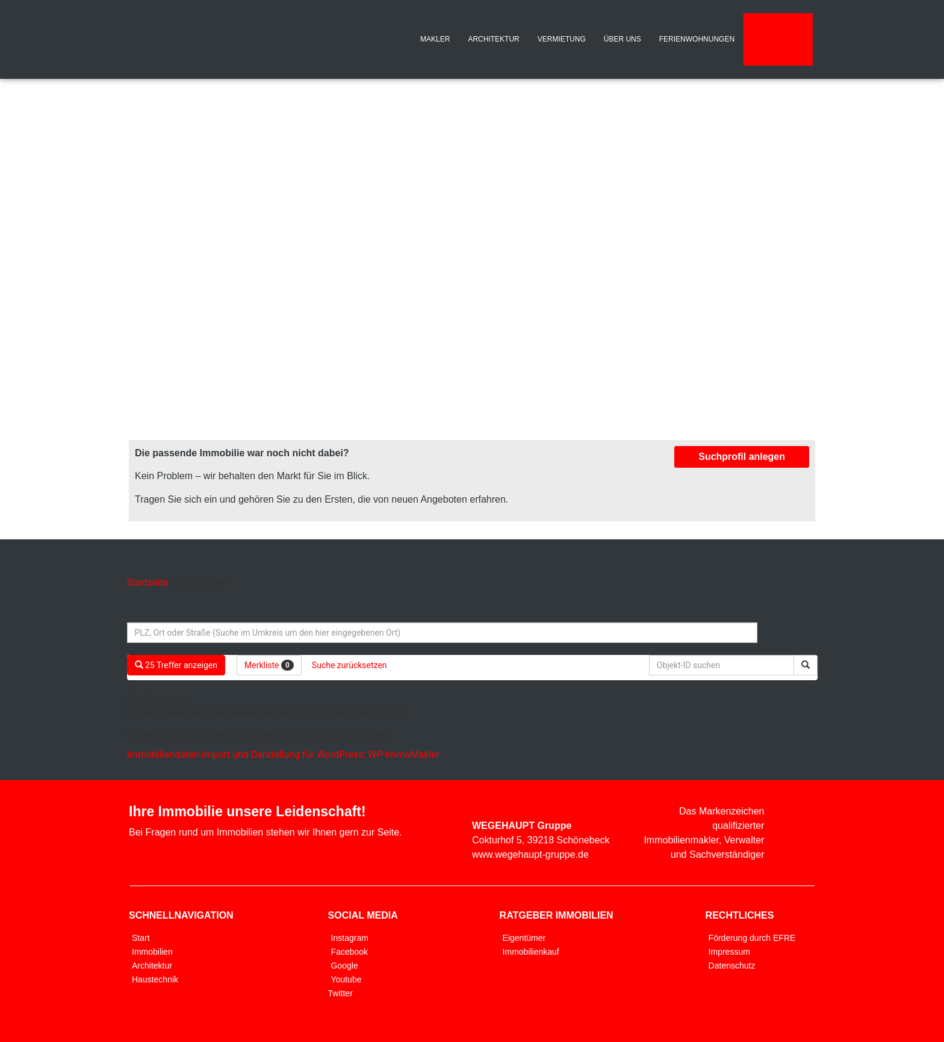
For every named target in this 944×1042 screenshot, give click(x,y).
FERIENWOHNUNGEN (696, 39)
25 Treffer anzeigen (176, 665)
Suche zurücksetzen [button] (349, 665)
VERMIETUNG (562, 39)
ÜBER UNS (622, 39)
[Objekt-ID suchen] (723, 665)
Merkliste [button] (269, 665)
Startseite (148, 582)
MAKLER (435, 39)
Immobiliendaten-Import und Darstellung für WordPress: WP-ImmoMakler (283, 754)
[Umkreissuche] (442, 632)
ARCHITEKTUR (493, 39)
